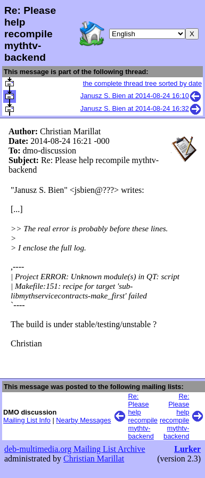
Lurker (187, 448)
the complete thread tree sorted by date (142, 83)
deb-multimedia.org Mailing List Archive (74, 448)
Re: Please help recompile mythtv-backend (143, 416)
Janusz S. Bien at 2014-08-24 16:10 (141, 96)
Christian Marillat (93, 458)
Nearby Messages (83, 420)
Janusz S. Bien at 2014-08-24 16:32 (141, 108)
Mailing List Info (27, 420)
